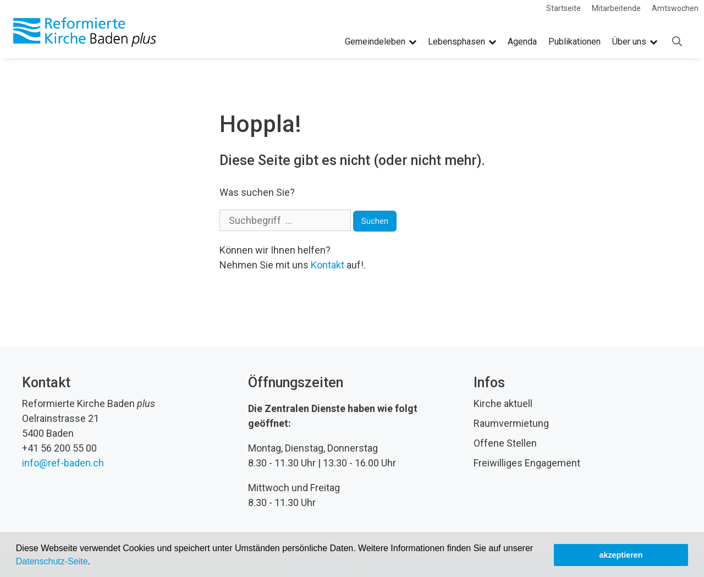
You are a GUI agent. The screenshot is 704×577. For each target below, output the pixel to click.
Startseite (563, 8)
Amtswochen (675, 8)
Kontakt (327, 265)
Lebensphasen (462, 41)
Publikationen (574, 41)
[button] (94, 562)
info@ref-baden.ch (63, 463)
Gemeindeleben (380, 41)
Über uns (634, 41)
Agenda (522, 41)
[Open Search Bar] (677, 42)
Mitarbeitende (616, 8)
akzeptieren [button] (620, 555)
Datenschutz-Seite (52, 561)
